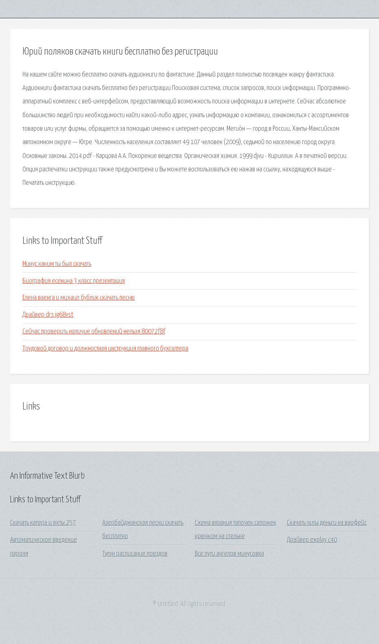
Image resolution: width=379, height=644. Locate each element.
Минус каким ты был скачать (56, 264)
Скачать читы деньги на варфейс (327, 522)
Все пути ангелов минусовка (229, 553)
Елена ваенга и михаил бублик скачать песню (78, 297)
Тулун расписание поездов (134, 553)
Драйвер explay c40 (312, 540)
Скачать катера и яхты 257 (43, 522)
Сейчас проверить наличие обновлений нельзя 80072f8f (93, 331)
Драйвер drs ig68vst (47, 314)
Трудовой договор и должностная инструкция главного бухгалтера (105, 348)
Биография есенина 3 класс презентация (73, 281)
